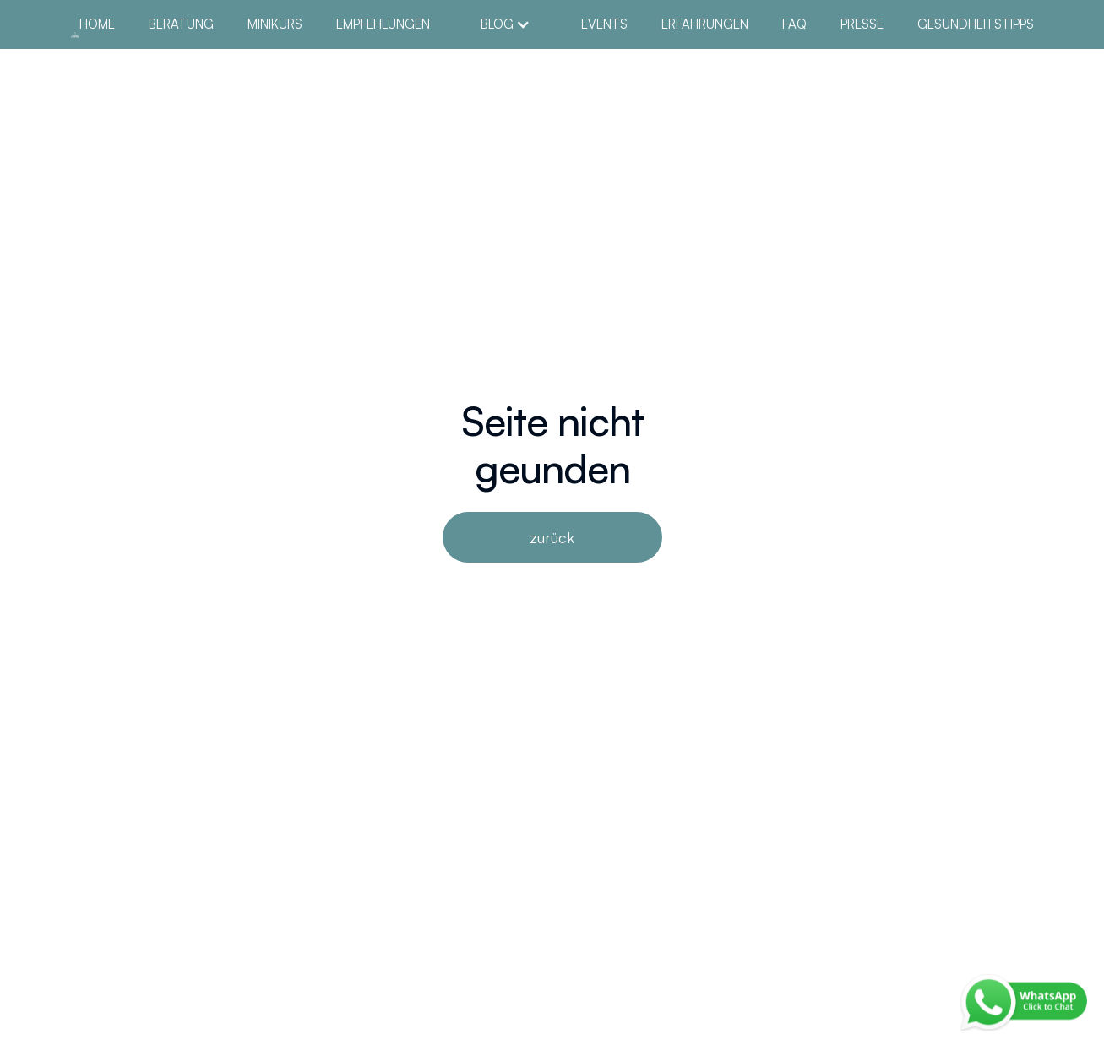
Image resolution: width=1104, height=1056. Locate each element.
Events (604, 24)
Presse (862, 24)
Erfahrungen (704, 24)
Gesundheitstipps (975, 24)
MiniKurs (274, 24)
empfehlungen (383, 24)
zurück (552, 537)
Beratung (181, 24)
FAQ (794, 24)
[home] (75, 33)
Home (97, 24)
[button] (505, 24)
